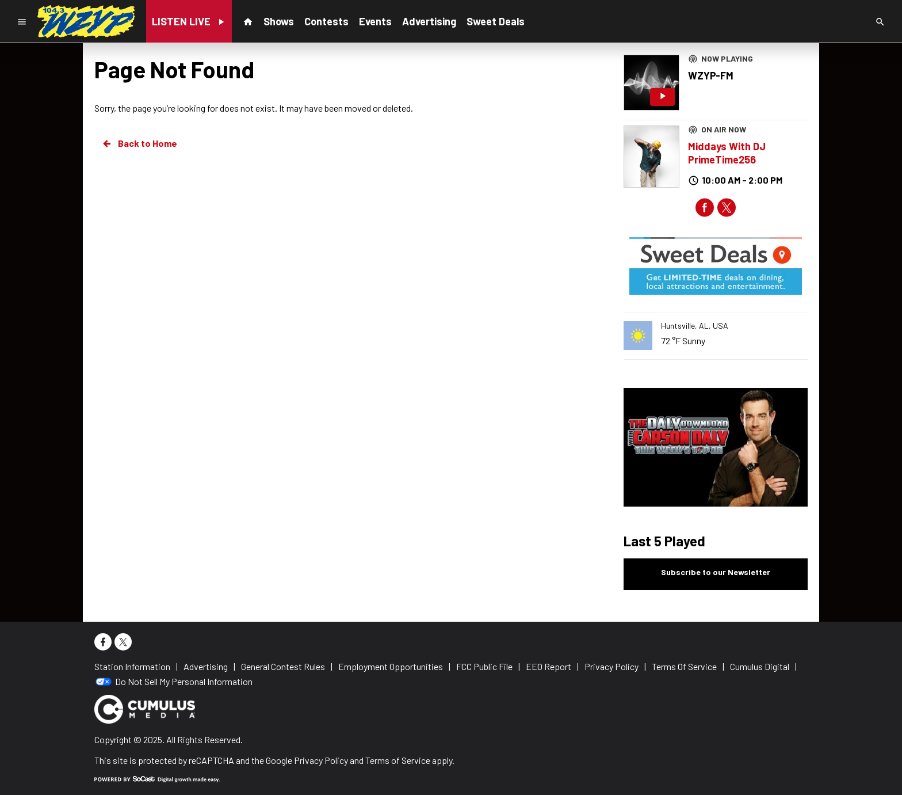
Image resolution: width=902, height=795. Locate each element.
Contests (326, 21)
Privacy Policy (321, 760)
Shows (278, 21)
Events (375, 21)
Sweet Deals (496, 21)
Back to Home (139, 143)
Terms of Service (397, 760)
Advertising (429, 21)
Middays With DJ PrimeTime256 (727, 153)
